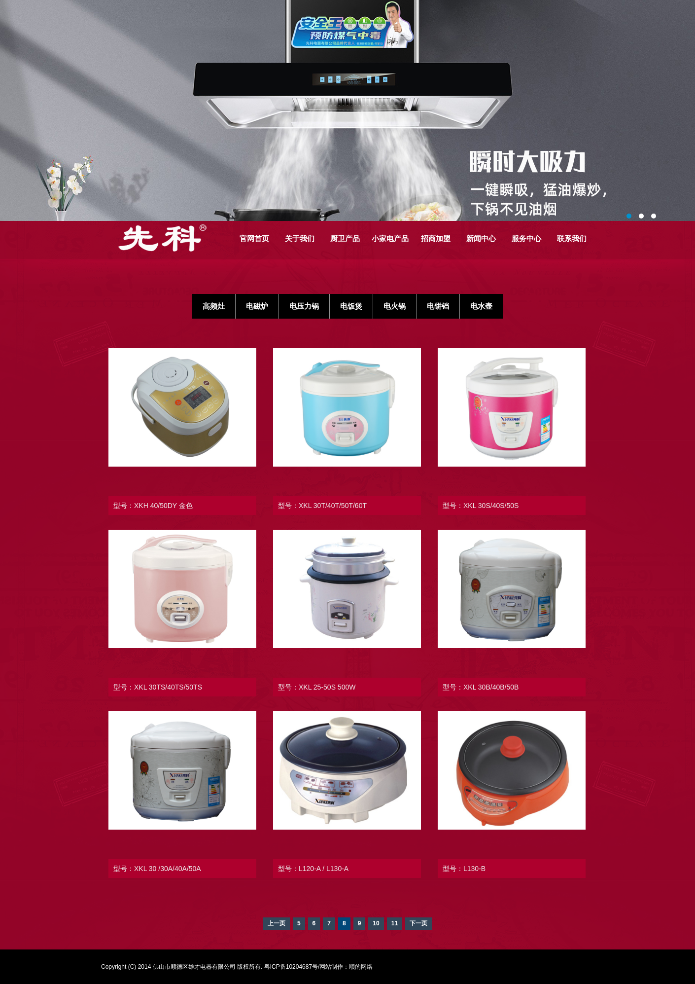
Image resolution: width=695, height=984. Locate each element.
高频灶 (214, 306)
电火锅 (394, 306)
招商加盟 (436, 238)
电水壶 (481, 306)
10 (376, 923)
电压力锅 (304, 306)
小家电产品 (390, 238)
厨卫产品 (345, 238)
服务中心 (526, 238)
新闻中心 (481, 238)
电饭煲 (351, 306)
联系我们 (572, 238)
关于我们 (299, 238)
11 (394, 923)
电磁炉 (257, 306)
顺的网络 (361, 966)
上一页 (276, 923)
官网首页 (254, 238)
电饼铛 (438, 306)
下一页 (418, 923)
